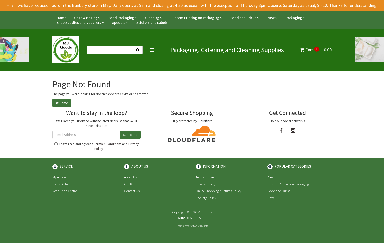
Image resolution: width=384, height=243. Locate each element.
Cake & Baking (87, 17)
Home (61, 17)
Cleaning (154, 17)
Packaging (295, 17)
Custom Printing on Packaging (196, 17)
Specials (120, 22)
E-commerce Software (188, 226)
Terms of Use (205, 177)
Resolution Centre (64, 191)
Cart (316, 50)
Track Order (60, 184)
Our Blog (130, 184)
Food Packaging (122, 17)
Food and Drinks (245, 17)
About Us (130, 177)
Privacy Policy (205, 184)
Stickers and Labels (152, 22)
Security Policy (206, 198)
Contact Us (132, 191)
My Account (60, 177)
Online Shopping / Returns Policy (218, 191)
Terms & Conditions (107, 144)
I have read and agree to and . (96, 146)
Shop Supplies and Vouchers (80, 22)
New (272, 17)
